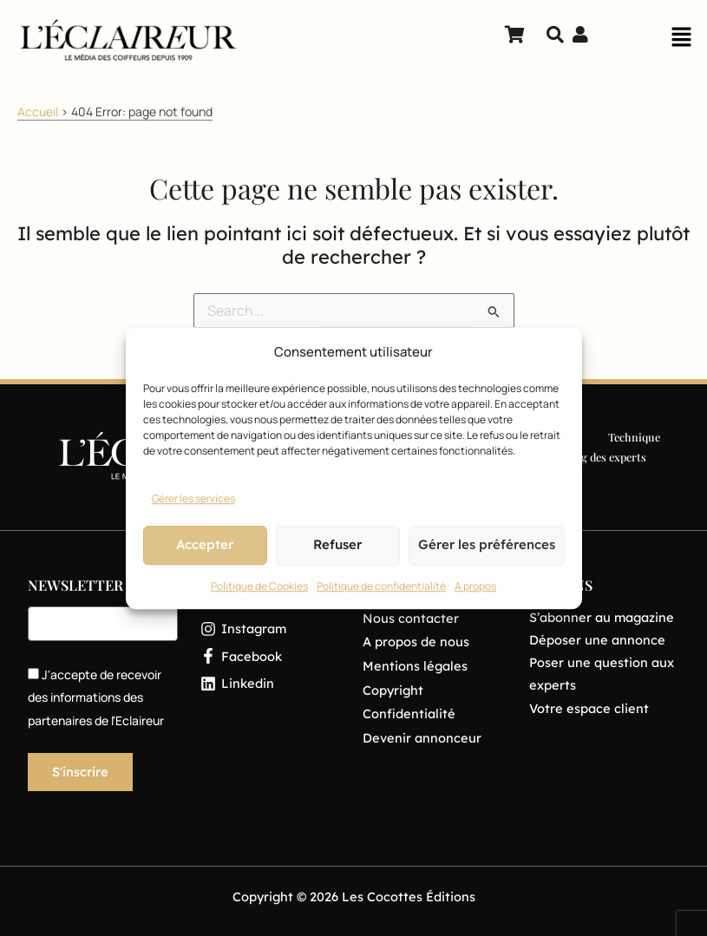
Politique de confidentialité (381, 586)
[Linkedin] (270, 683)
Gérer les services (193, 498)
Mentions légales (415, 666)
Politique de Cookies (259, 586)
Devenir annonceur (422, 738)
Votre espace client (589, 708)
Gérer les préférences (486, 545)
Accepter (204, 545)
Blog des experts (605, 456)
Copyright (393, 690)
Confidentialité (409, 713)
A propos (475, 586)
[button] (681, 41)
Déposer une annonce (597, 640)
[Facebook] (270, 656)
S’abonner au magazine (601, 617)
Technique (634, 436)
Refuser (337, 545)
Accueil (37, 111)
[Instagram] (270, 628)
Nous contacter (411, 618)
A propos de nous (416, 641)
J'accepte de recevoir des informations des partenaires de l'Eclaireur (96, 697)
